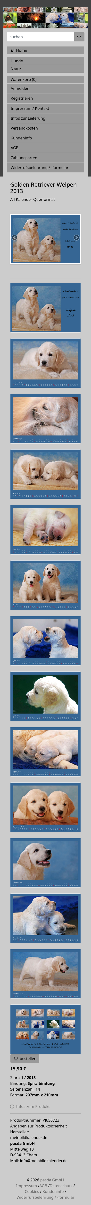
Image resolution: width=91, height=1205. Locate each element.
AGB (14, 148)
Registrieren (22, 98)
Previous (14, 238)
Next (76, 238)
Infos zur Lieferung (28, 118)
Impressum (26, 1185)
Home (19, 50)
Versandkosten (24, 128)
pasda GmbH (52, 1180)
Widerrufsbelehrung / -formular (39, 167)
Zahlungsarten (24, 157)
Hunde (17, 61)
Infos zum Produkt (30, 1106)
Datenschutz (61, 1185)
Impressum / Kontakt (30, 108)
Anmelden (20, 88)
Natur (16, 69)
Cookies (32, 1191)
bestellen (24, 1058)
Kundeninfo (21, 138)
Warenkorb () (23, 79)
